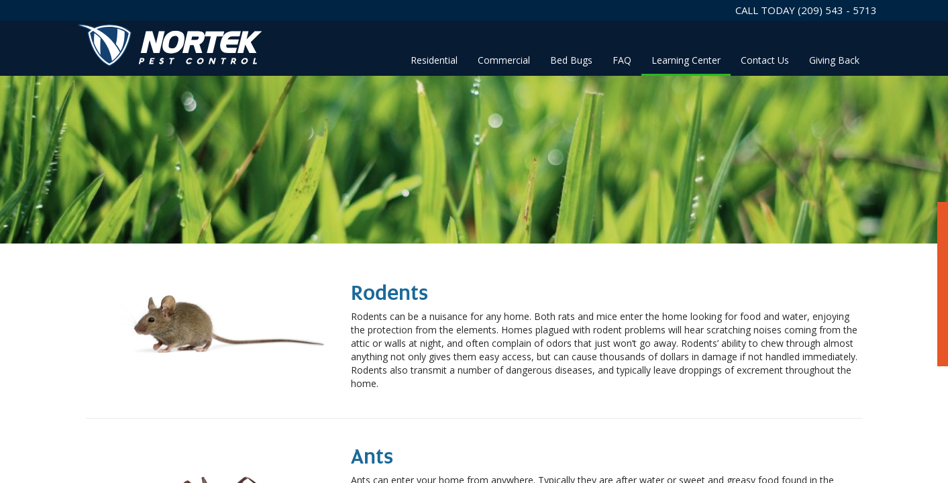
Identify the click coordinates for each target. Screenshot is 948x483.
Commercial (504, 60)
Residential (434, 60)
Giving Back (834, 60)
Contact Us (765, 60)
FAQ (622, 60)
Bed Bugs (571, 60)
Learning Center (686, 60)
